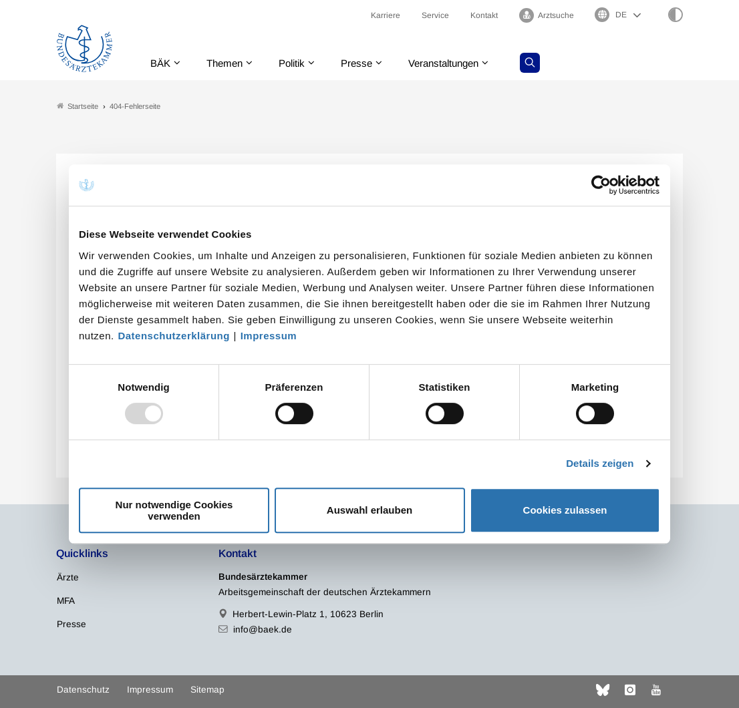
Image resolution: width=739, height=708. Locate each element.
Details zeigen (599, 463)
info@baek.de (262, 630)
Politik (297, 63)
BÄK (160, 63)
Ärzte (68, 577)
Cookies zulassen (565, 510)
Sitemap (207, 690)
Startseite (77, 106)
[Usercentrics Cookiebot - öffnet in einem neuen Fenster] (601, 185)
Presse (365, 63)
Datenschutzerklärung (174, 335)
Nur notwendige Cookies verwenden (174, 510)
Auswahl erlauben (369, 510)
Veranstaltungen (456, 63)
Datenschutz (83, 690)
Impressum (269, 335)
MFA (66, 601)
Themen (227, 63)
